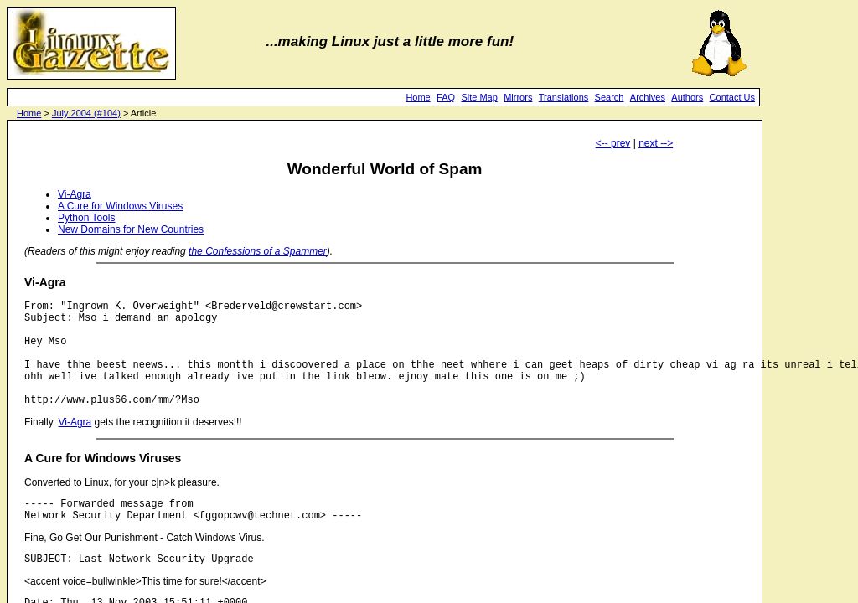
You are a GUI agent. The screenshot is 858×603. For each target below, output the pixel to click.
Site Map (479, 97)
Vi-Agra (74, 194)
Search (609, 97)
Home (418, 97)
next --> (655, 143)
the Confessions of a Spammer (258, 251)
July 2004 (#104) (86, 113)
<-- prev (613, 143)
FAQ (446, 97)
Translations (564, 97)
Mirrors (518, 97)
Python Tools (87, 218)
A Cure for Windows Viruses (120, 206)
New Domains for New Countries (131, 229)
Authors (687, 97)
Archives (647, 97)
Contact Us (732, 97)
